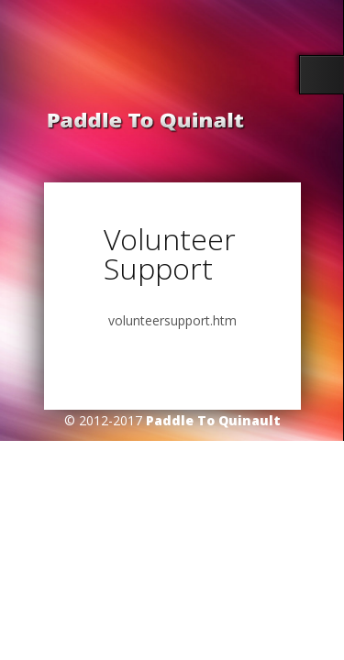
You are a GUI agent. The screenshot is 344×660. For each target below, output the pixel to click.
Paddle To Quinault (213, 420)
